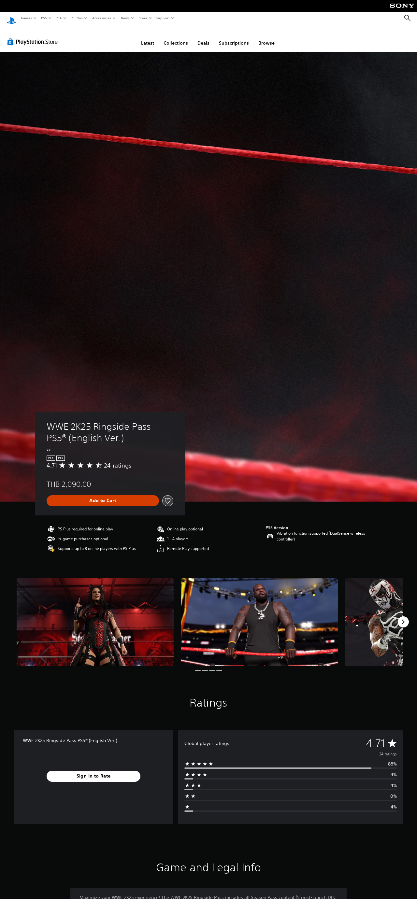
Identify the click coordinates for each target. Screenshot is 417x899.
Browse (266, 37)
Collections (176, 37)
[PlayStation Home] (11, 18)
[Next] (403, 615)
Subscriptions (234, 37)
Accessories (101, 18)
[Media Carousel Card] (95, 616)
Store (142, 18)
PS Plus (77, 18)
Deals (203, 37)
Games (26, 18)
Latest (147, 37)
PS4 (58, 18)
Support (162, 18)
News (125, 18)
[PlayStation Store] (34, 35)
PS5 (44, 18)
